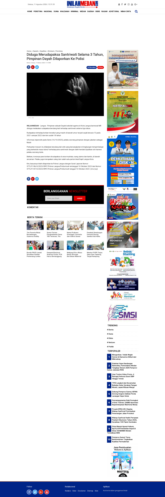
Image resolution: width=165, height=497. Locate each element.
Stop (100, 67)
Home (29, 51)
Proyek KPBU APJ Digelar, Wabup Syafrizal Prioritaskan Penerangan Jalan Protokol (123, 411)
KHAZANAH (64, 11)
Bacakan (92, 67)
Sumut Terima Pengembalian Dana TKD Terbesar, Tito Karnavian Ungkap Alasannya (54, 236)
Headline (43, 51)
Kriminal (51, 51)
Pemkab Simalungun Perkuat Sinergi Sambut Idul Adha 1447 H (94, 235)
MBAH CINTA (126, 11)
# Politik (110, 347)
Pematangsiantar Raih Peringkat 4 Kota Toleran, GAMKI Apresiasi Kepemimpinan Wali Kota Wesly (125, 402)
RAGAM (104, 11)
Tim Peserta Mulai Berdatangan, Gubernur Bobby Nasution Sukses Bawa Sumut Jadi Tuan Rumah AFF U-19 (35, 237)
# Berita (110, 330)
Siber (74, 491)
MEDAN (83, 11)
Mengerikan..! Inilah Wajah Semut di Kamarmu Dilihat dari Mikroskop (124, 357)
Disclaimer (82, 491)
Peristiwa (59, 51)
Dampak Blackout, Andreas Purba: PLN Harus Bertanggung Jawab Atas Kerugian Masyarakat (55, 256)
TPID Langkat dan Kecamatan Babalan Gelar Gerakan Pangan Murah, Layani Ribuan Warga (124, 385)
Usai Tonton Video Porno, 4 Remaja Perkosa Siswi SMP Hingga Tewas (123, 376)
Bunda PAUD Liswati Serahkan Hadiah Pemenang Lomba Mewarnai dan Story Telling (34, 256)
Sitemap (90, 491)
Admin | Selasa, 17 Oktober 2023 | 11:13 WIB (39, 62)
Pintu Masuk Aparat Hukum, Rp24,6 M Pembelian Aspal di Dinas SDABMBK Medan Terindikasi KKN (121, 429)
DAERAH (90, 11)
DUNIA (56, 11)
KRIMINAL (75, 11)
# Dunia (110, 334)
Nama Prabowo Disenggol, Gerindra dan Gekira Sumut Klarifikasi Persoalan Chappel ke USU (74, 236)
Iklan (96, 491)
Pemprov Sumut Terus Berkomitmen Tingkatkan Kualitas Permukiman (122, 439)
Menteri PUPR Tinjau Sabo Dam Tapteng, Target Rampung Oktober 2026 (94, 255)
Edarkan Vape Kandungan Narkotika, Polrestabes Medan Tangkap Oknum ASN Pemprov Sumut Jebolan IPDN (122, 366)
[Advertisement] (82, 30)
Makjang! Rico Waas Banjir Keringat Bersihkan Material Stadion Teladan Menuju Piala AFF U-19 (74, 257)
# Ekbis (110, 338)
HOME (29, 11)
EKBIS (97, 11)
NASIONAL (48, 11)
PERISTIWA (38, 11)
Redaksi (68, 491)
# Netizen (111, 342)
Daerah (35, 51)
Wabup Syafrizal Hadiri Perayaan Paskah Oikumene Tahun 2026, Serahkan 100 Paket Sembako (125, 420)
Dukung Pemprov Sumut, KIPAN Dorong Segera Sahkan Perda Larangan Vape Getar (124, 394)
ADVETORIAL (114, 11)
